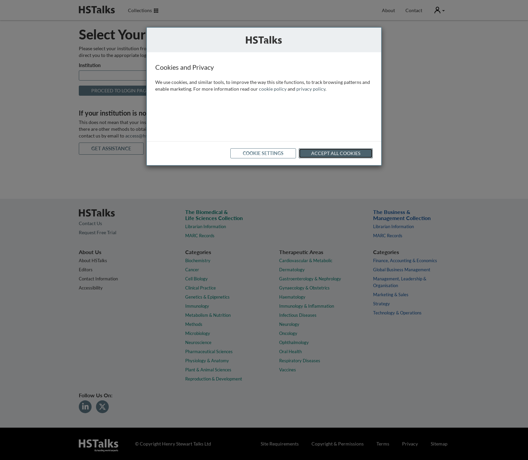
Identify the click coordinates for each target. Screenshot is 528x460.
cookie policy (273, 89)
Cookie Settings (263, 153)
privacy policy (310, 89)
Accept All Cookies (335, 153)
